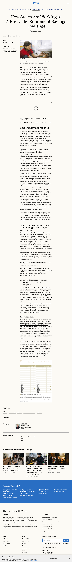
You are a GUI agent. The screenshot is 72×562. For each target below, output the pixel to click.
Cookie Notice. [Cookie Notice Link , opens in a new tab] (34, 561)
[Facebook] (43, 553)
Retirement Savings (22, 450)
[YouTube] (52, 553)
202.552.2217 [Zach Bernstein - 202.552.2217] (24, 438)
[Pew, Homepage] (36, 2)
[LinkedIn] (48, 553)
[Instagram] (45, 553)
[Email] (52, 540)
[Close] (69, 558)
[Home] (15, 511)
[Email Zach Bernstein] (22, 440)
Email (43, 538)
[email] (22, 429)
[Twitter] (49, 553)
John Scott (24, 423)
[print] (13, 42)
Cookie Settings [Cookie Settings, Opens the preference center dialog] (53, 558)
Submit (66, 540)
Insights (5, 536)
